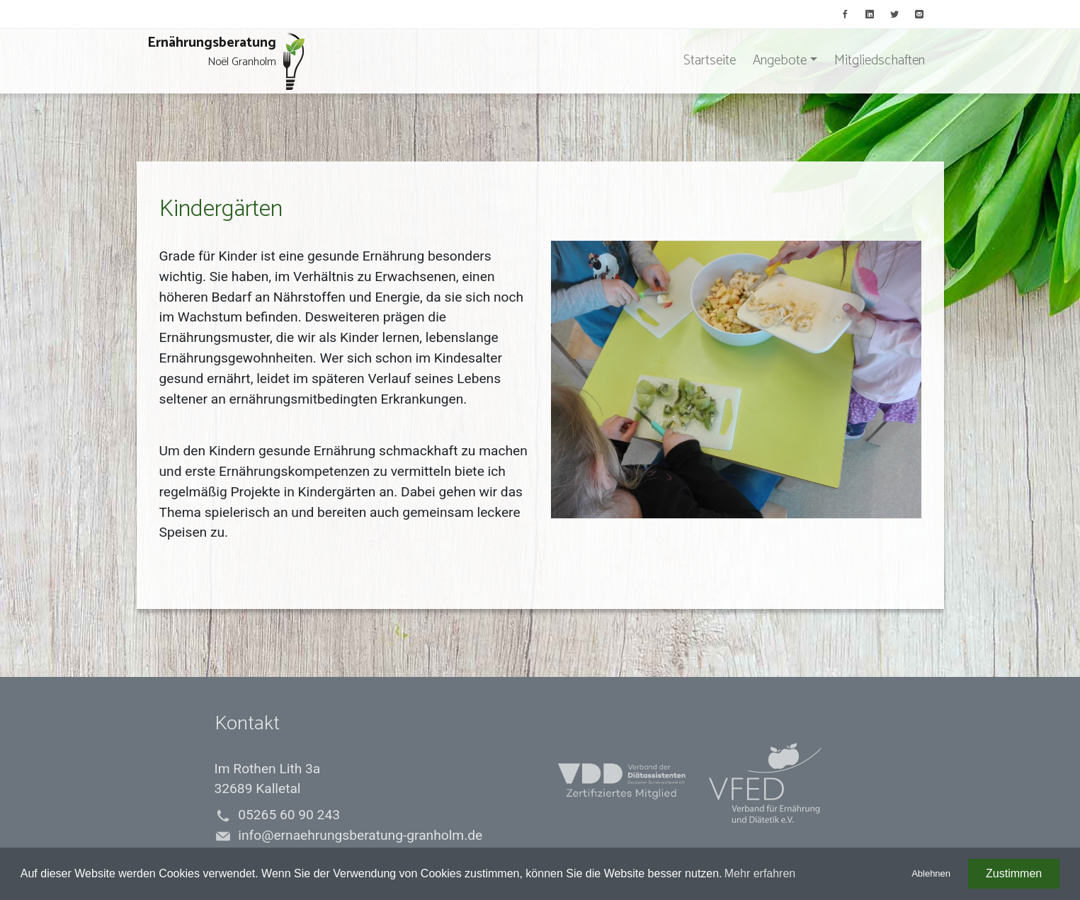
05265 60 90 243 (289, 815)
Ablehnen (930, 873)
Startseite (709, 61)
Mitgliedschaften (879, 61)
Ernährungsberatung (226, 60)
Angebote (780, 61)
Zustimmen (1014, 873)
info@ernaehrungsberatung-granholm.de (360, 835)
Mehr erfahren (760, 873)
